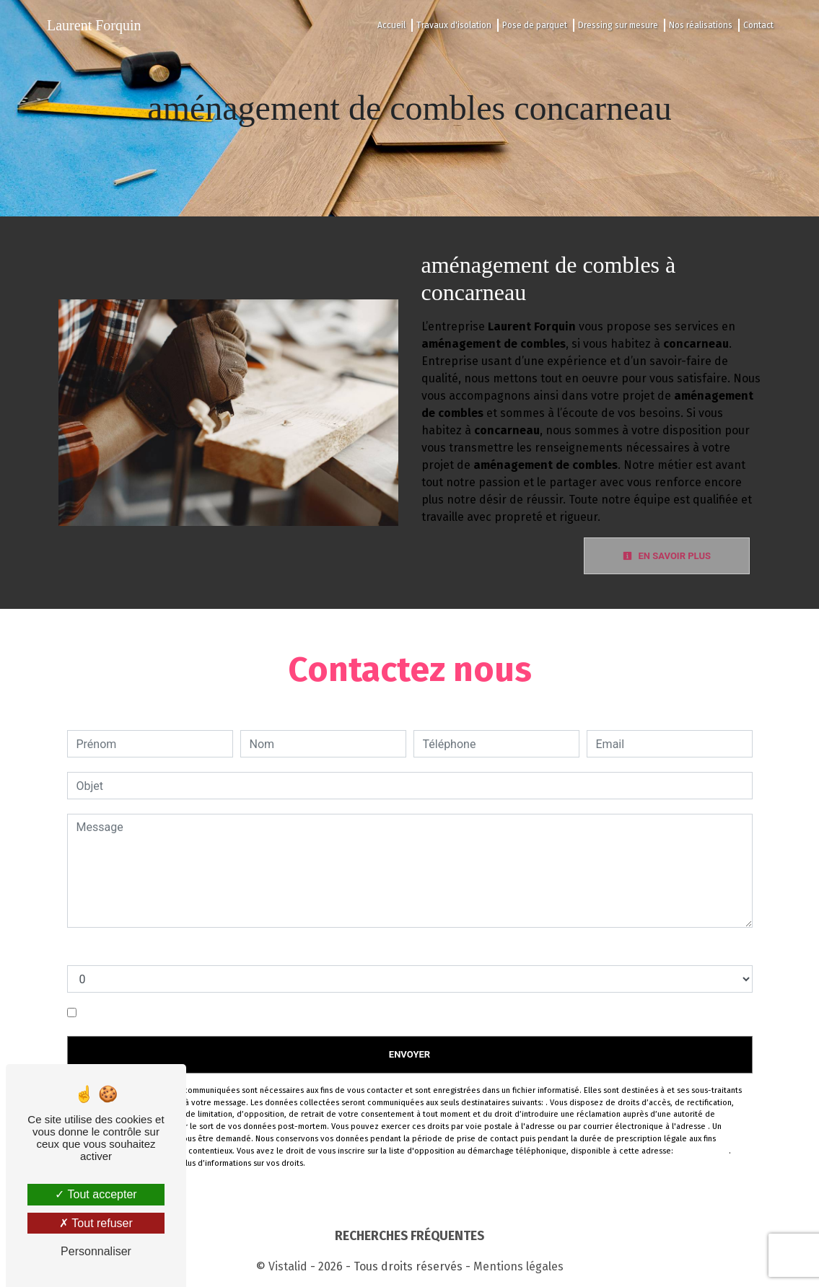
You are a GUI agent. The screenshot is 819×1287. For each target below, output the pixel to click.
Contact (758, 25)
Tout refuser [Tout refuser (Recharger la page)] (96, 1223)
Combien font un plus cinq (134, 950)
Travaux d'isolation (453, 25)
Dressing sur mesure (618, 25)
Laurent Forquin (94, 25)
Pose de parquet (534, 25)
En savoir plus (667, 555)
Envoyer (409, 1054)
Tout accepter (95, 1194)
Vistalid (287, 1266)
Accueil (391, 25)
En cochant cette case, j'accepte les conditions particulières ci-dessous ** (269, 1012)
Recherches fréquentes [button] (409, 1236)
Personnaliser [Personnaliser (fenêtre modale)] (96, 1251)
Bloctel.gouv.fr (702, 1151)
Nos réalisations (700, 25)
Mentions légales (517, 1266)
